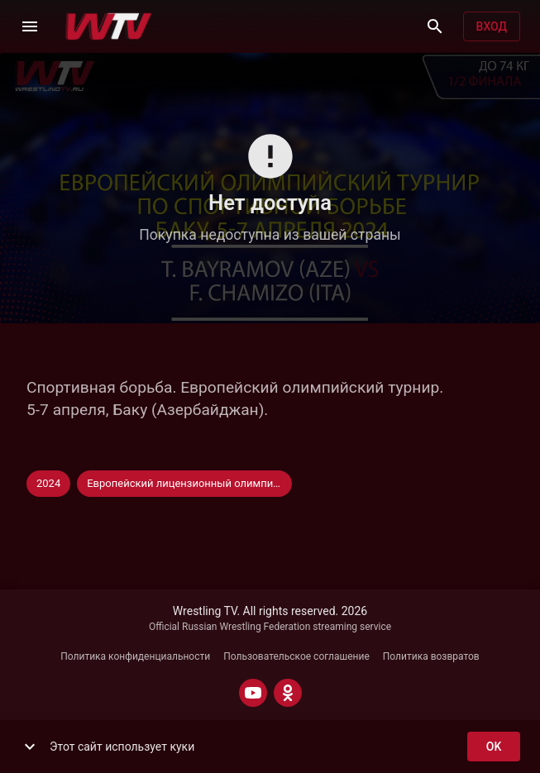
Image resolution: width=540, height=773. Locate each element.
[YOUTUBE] (253, 693)
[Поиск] (435, 26)
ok (493, 747)
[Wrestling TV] (109, 26)
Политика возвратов (431, 656)
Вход (491, 26)
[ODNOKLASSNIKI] (288, 693)
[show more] (30, 746)
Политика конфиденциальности (135, 656)
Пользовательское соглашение (296, 656)
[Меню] (30, 26)
